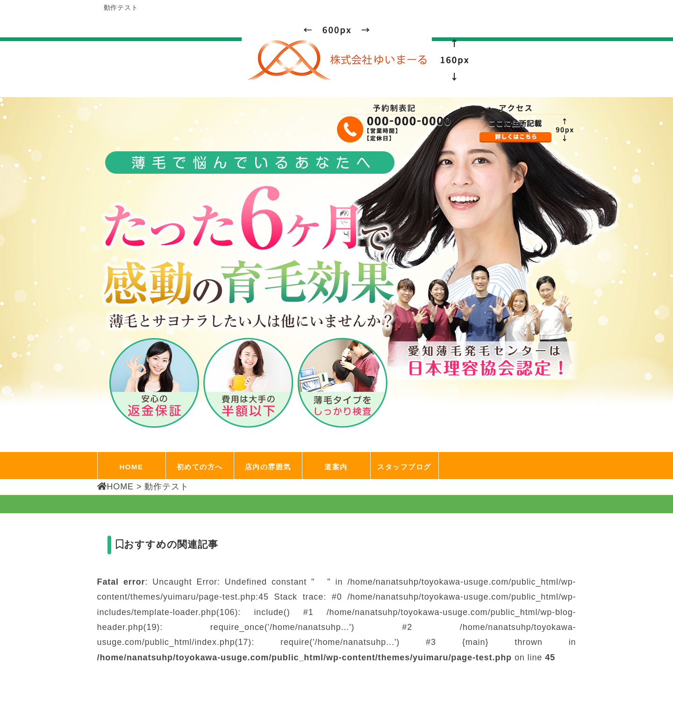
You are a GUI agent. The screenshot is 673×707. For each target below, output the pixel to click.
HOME (131, 467)
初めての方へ (200, 467)
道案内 (336, 467)
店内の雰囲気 (268, 467)
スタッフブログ (404, 467)
